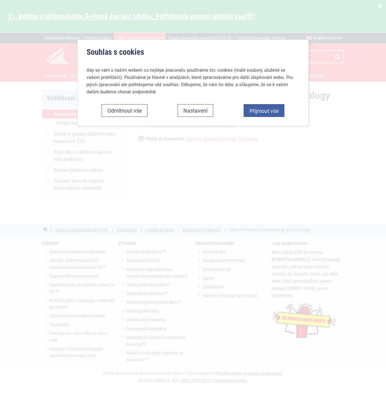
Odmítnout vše (124, 110)
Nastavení (195, 110)
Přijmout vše (264, 110)
